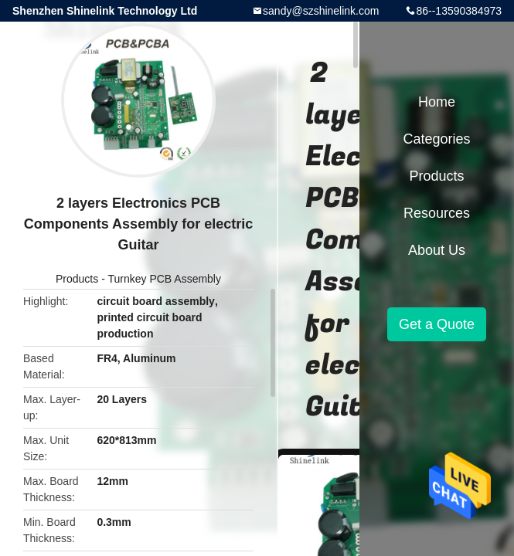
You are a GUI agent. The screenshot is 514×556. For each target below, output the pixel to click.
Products (77, 279)
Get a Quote (437, 324)
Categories (436, 139)
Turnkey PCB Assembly (164, 279)
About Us (436, 250)
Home (436, 102)
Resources (436, 213)
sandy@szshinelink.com (321, 11)
